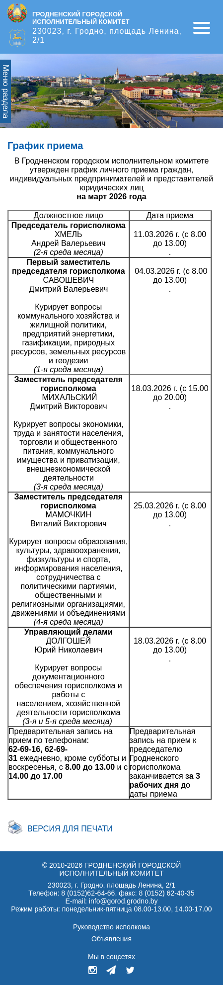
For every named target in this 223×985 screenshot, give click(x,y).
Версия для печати (70, 828)
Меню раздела (5, 91)
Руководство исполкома (111, 927)
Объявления (111, 939)
